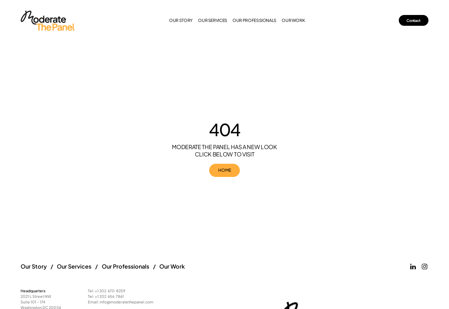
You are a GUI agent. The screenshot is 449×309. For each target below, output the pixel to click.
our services (212, 20)
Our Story (181, 20)
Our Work (172, 266)
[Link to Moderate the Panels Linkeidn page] (413, 266)
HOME (224, 170)
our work (293, 20)
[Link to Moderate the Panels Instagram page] (424, 266)
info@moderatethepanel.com (126, 302)
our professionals (254, 20)
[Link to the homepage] (48, 20)
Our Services (74, 266)
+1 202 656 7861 (109, 296)
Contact (413, 20)
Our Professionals (125, 266)
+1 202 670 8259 (110, 290)
